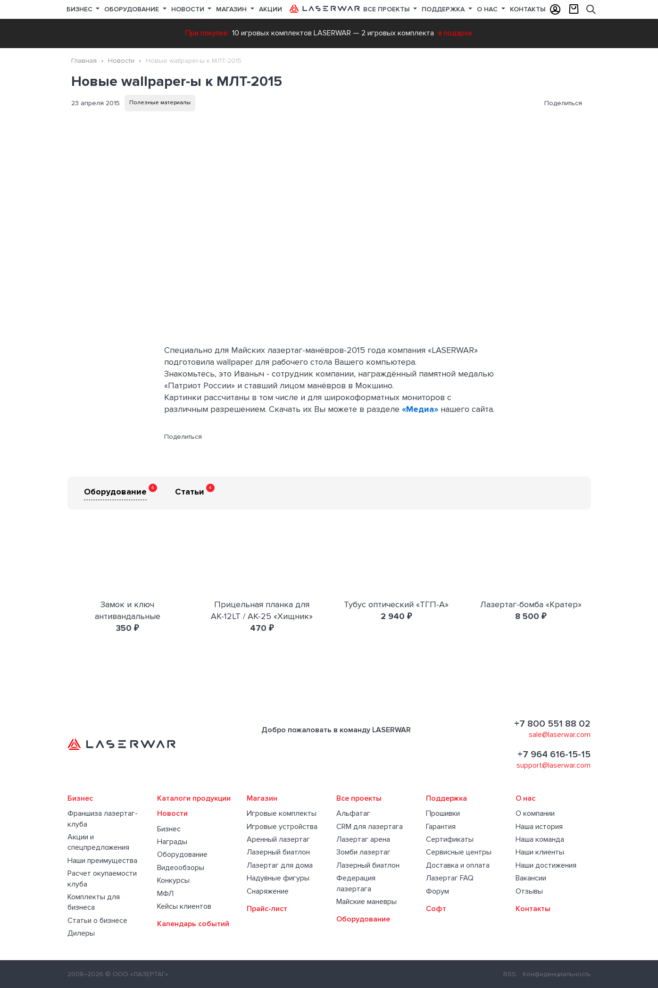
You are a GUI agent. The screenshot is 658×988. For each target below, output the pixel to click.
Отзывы (529, 891)
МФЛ (165, 893)
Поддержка (444, 9)
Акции (270, 9)
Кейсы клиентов (184, 906)
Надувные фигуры (278, 878)
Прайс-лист (267, 908)
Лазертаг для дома (280, 865)
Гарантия (441, 826)
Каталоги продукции (194, 798)
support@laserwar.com (553, 765)
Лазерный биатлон (278, 852)
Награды (172, 841)
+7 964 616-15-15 (554, 754)
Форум (437, 891)
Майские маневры (366, 901)
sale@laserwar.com (560, 734)
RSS (509, 974)
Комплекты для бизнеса (93, 902)
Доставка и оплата (458, 865)
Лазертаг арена (363, 839)
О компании (535, 813)
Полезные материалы (160, 102)
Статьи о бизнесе (97, 920)
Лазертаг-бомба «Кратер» (531, 604)
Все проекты (359, 798)
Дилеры (81, 933)
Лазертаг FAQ (450, 878)
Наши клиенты (540, 852)
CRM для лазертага (369, 826)
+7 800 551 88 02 (552, 723)
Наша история (539, 826)
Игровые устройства (282, 826)
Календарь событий (193, 924)
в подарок (455, 33)
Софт (436, 908)
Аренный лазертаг (278, 839)
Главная (84, 61)
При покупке (206, 33)
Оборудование (132, 9)
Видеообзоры (180, 867)
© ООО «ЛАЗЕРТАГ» (136, 974)
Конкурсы (173, 880)
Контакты (528, 9)
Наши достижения (546, 865)
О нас (488, 9)
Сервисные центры (458, 852)
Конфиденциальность (557, 974)
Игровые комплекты (282, 813)
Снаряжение (268, 891)
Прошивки (443, 813)
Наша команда (540, 839)
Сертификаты (450, 839)
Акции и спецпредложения (98, 842)
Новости (188, 9)
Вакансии (531, 878)
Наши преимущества (102, 860)
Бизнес (80, 9)
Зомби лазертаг (363, 852)
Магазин (232, 9)
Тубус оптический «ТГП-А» (396, 604)
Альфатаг (353, 813)
